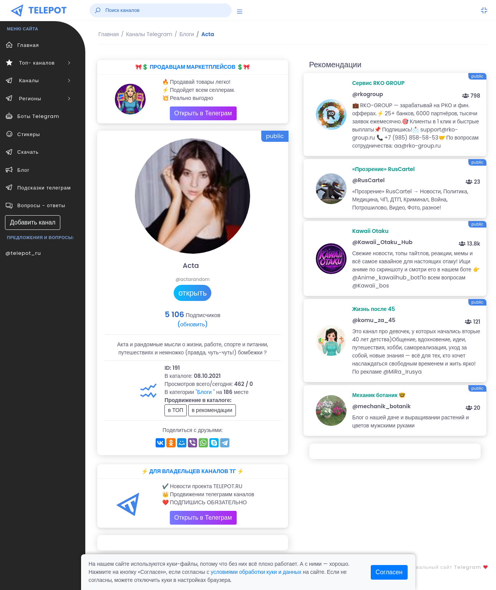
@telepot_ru (23, 253)
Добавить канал (32, 222)
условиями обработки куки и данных (256, 572)
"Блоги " (205, 392)
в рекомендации (212, 410)
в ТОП (175, 410)
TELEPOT (47, 10)
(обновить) (192, 324)
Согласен (389, 572)
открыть (192, 293)
